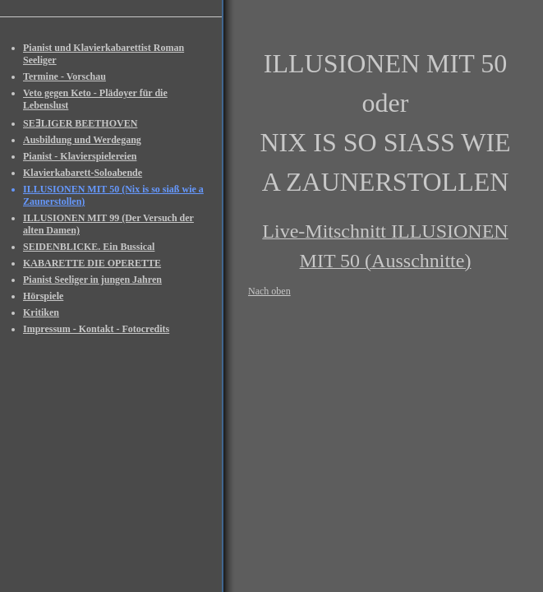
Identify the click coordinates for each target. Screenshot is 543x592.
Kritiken (41, 312)
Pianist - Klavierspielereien (79, 156)
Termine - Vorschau (64, 76)
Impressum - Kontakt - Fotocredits (96, 329)
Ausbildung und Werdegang (82, 140)
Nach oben (269, 291)
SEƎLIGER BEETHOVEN (80, 123)
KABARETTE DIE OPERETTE (92, 263)
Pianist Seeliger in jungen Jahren (92, 279)
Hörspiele (43, 296)
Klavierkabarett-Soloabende (82, 172)
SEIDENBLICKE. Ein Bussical (88, 246)
